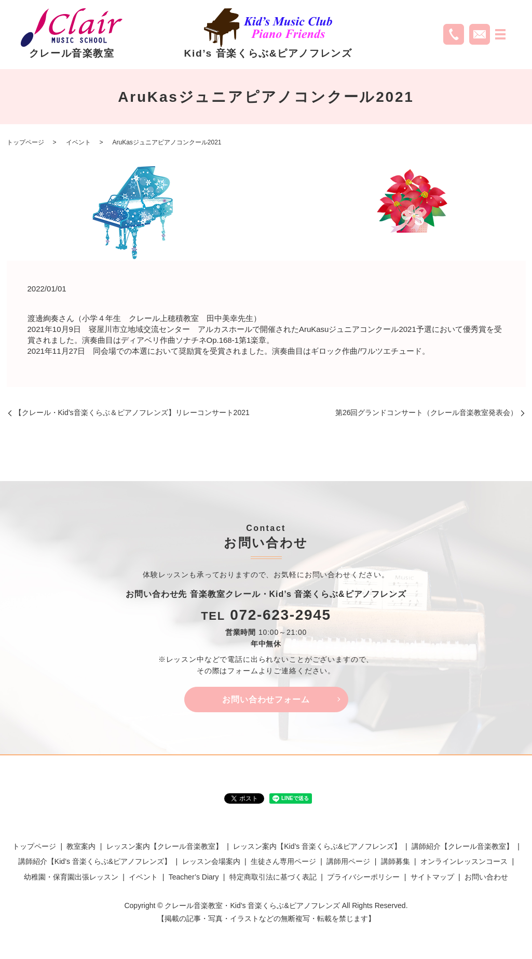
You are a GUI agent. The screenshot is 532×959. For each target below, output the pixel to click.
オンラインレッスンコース (464, 862)
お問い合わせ (486, 877)
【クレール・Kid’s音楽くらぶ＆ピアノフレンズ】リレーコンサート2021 (132, 412)
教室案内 (81, 847)
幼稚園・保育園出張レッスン (71, 877)
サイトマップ (432, 877)
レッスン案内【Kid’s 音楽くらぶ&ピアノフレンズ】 (317, 847)
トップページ (25, 142)
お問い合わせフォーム (266, 699)
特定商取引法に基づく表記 (273, 877)
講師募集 (395, 862)
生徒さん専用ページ (283, 862)
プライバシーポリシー (363, 877)
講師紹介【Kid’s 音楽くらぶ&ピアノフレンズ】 (94, 862)
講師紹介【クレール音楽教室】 (462, 847)
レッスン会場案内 (211, 862)
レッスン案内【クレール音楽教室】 (164, 847)
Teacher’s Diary (194, 877)
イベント (78, 142)
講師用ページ (348, 862)
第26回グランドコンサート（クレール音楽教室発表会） (426, 412)
